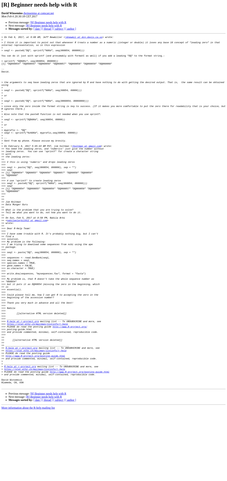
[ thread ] (47, 28)
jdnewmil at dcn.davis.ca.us (84, 37)
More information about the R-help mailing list (28, 477)
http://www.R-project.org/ (70, 385)
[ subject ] (59, 28)
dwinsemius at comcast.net (38, 13)
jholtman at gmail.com (86, 168)
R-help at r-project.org (23, 378)
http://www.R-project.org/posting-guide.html (35, 420)
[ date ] (37, 28)
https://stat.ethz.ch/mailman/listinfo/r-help (37, 381)
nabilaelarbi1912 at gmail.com (27, 257)
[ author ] (70, 28)
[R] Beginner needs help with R (48, 22)
